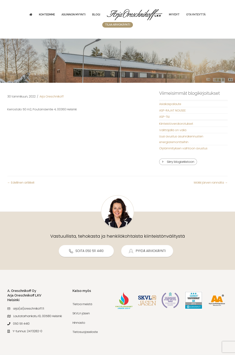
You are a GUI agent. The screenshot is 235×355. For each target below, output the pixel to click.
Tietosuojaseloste (85, 332)
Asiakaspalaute (170, 104)
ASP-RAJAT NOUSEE (172, 110)
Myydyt (174, 14)
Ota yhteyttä (196, 14)
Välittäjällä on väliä (172, 130)
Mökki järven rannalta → (211, 182)
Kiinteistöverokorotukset (176, 124)
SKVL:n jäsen (81, 313)
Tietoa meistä (82, 304)
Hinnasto (79, 323)
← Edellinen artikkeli (20, 182)
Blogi (96, 14)
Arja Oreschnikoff (51, 96)
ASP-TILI (164, 117)
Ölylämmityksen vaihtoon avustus (183, 148)
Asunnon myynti (74, 14)
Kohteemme (47, 14)
